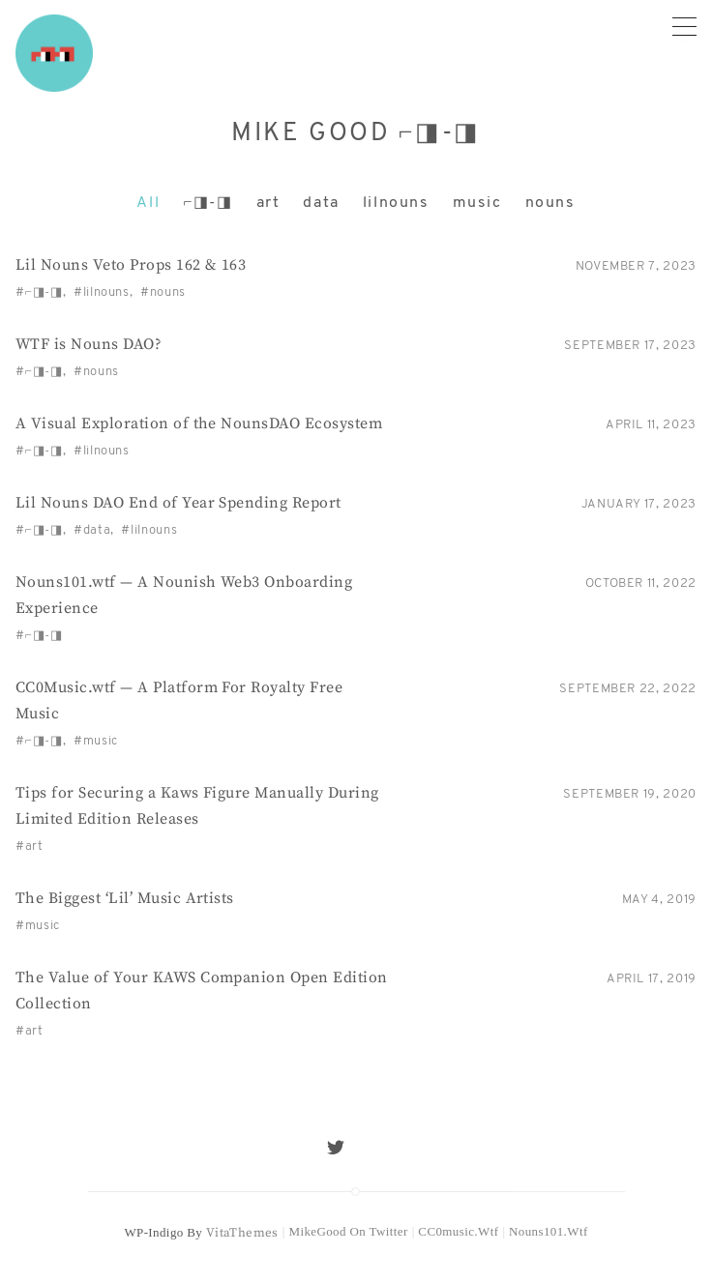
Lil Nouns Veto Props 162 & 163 (130, 265)
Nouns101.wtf (548, 1232)
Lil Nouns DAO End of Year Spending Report (178, 502)
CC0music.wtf (458, 1232)
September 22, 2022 (628, 689)
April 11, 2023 (651, 425)
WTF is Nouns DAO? (88, 344)
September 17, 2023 (630, 345)
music (477, 203)
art (268, 203)
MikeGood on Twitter (347, 1232)
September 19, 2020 (630, 794)
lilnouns (396, 203)
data (321, 203)
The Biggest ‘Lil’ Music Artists (124, 898)
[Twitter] (335, 1147)
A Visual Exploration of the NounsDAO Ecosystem (198, 423)
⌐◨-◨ (207, 203)
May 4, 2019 (659, 899)
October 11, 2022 (641, 583)
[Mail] (376, 1147)
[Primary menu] (684, 26)
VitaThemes (242, 1232)
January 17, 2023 (639, 504)
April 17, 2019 (652, 979)
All (148, 203)
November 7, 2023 (636, 266)
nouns (550, 203)
